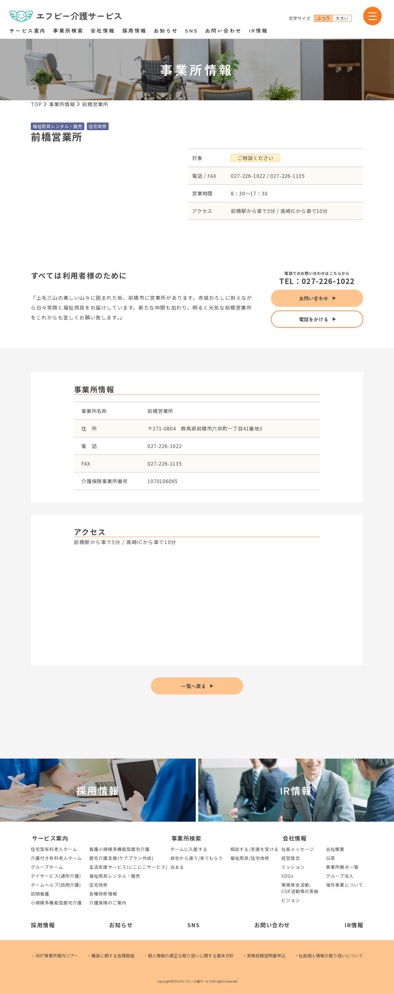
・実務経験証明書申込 (264, 955)
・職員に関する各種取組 (111, 955)
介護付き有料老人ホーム (56, 858)
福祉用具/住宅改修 (249, 858)
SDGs (287, 876)
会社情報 (102, 30)
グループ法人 (340, 876)
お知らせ (166, 30)
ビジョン (290, 900)
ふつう (323, 18)
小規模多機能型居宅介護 (56, 903)
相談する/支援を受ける (254, 849)
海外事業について (344, 885)
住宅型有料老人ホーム (54, 849)
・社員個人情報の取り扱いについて (328, 955)
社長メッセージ (297, 849)
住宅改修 (98, 885)
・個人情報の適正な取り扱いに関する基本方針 (188, 955)
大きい (342, 18)
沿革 (330, 858)
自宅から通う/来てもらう (196, 858)
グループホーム (47, 867)
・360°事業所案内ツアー (54, 955)
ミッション (293, 867)
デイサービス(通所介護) (56, 876)
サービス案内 (27, 30)
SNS (191, 30)
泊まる (177, 867)
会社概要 (335, 849)
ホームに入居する (188, 849)
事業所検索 (68, 30)
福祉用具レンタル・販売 (114, 876)
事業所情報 (62, 104)
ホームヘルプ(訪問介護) (56, 885)
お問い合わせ (223, 30)
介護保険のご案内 (108, 903)
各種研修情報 (103, 894)
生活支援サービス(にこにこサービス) (128, 867)
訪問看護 (40, 894)
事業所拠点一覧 (342, 867)
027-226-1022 (328, 280)
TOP (36, 104)
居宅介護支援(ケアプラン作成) (121, 858)
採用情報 (134, 30)
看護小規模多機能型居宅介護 (119, 849)
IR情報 (258, 30)
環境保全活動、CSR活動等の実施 (300, 888)
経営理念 (290, 858)
